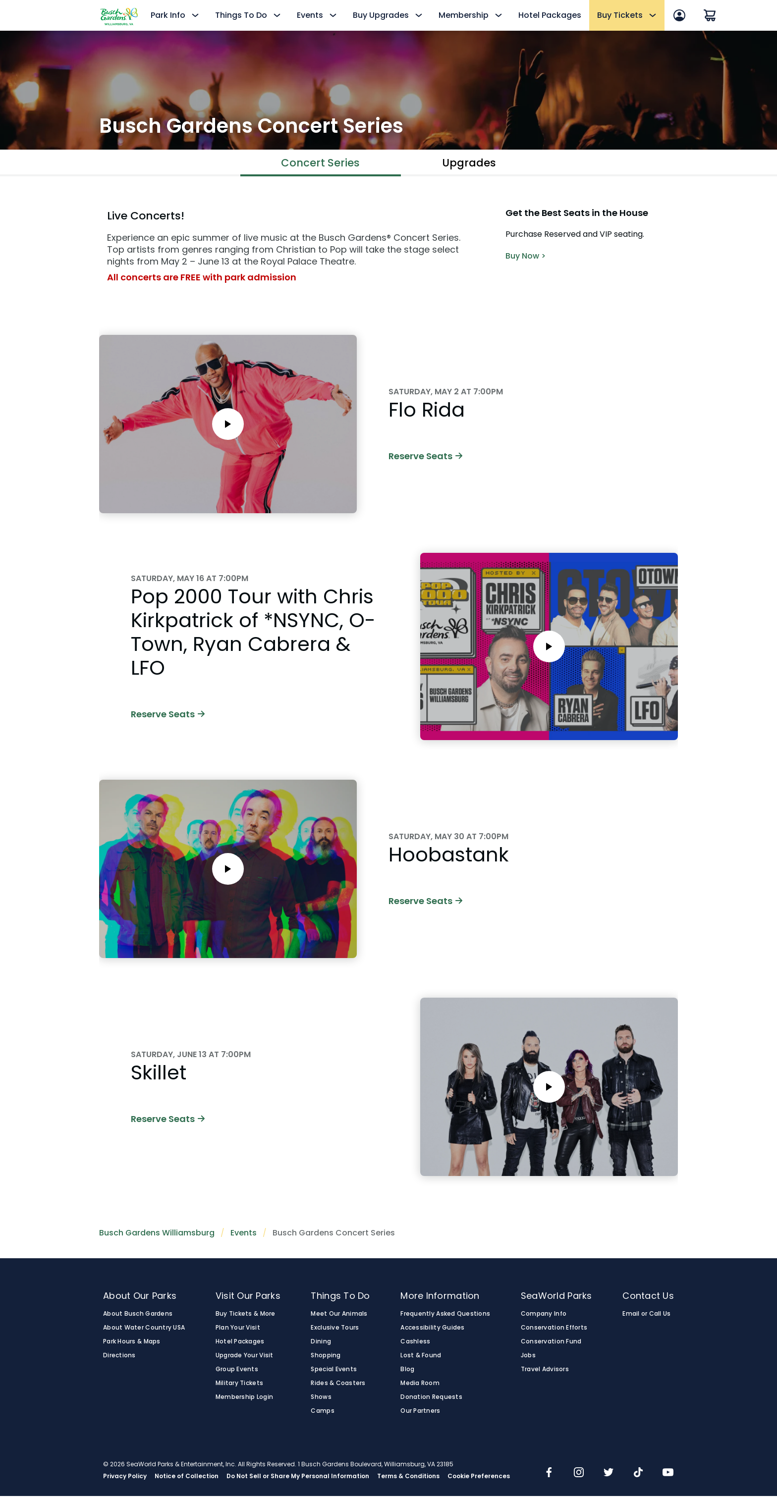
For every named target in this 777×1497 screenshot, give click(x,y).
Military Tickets (239, 1384)
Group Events (237, 1370)
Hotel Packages (549, 15)
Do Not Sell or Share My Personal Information (297, 1477)
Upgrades (469, 163)
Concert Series (320, 163)
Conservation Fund (551, 1342)
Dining (321, 1342)
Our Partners (420, 1412)
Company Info (543, 1315)
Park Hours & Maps (132, 1342)
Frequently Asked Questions (445, 1315)
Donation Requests (431, 1398)
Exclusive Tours (335, 1329)
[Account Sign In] (679, 15)
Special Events (334, 1370)
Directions (119, 1356)
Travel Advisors (545, 1370)
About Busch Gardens (137, 1315)
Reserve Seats (425, 457)
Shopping (325, 1356)
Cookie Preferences (478, 1477)
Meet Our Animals (339, 1315)
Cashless (415, 1342)
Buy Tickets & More (246, 1315)
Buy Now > (525, 257)
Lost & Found (420, 1356)
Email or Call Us (646, 1315)
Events (243, 1233)
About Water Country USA (144, 1329)
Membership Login (244, 1398)
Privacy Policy (125, 1477)
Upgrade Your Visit (245, 1356)
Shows (321, 1398)
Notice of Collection (187, 1477)
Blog (407, 1370)
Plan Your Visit (238, 1329)
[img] (549, 1474)
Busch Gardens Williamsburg (157, 1233)
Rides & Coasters (338, 1384)
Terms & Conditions (408, 1477)
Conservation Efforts (554, 1329)
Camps (322, 1412)
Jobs (528, 1356)
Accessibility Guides (432, 1329)
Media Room (420, 1384)
